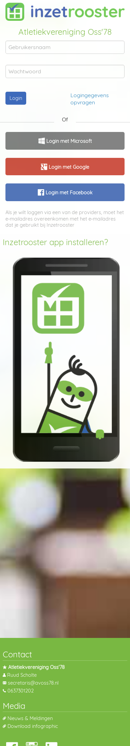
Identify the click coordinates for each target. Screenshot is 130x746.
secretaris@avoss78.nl (33, 683)
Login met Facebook (68, 193)
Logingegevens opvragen (89, 99)
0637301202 (20, 691)
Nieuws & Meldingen (30, 718)
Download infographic (32, 726)
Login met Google (68, 167)
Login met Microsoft (68, 141)
